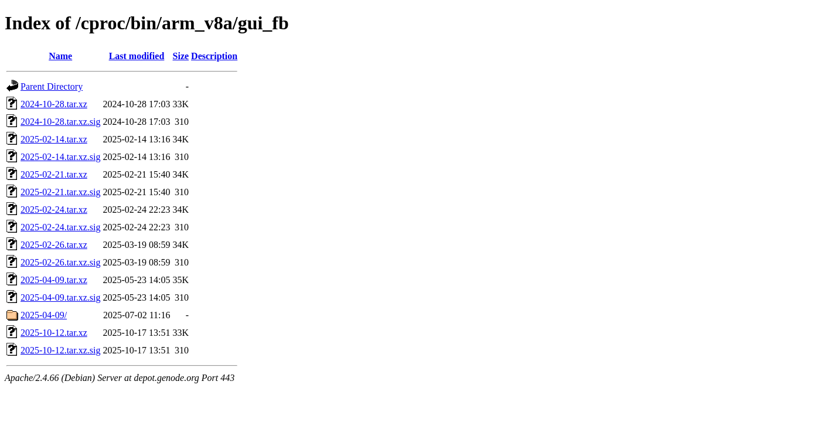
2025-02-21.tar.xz (54, 174)
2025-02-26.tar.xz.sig (60, 262)
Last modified (137, 56)
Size (181, 56)
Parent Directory (52, 86)
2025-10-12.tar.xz (54, 333)
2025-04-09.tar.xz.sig (60, 297)
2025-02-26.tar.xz (54, 245)
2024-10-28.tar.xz (54, 104)
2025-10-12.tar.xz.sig (60, 350)
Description (214, 56)
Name (60, 56)
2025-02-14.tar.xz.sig (60, 157)
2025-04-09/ (44, 315)
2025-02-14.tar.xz (54, 139)
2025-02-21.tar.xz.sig (60, 192)
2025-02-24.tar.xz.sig (60, 227)
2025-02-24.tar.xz (54, 210)
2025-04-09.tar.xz (54, 280)
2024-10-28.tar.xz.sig (60, 122)
